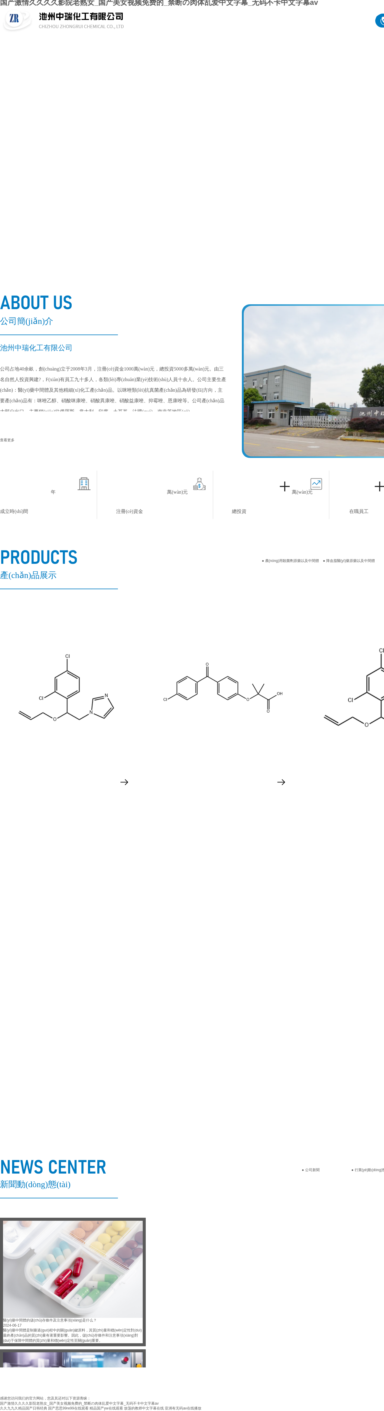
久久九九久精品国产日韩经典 (23, 1408)
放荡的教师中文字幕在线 (144, 1408)
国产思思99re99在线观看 (68, 1408)
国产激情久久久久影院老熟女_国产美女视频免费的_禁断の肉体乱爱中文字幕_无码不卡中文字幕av (79, 1403)
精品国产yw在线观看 (106, 1408)
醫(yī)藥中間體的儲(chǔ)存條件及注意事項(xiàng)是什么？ (50, 1320)
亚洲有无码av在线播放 (183, 1408)
